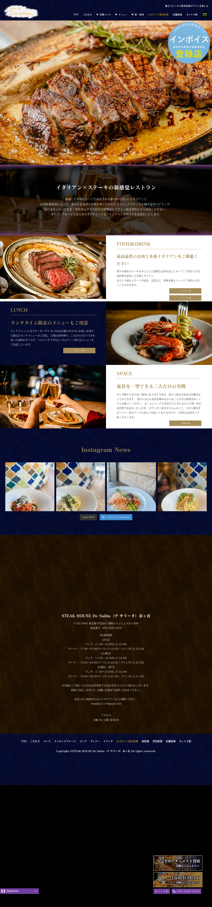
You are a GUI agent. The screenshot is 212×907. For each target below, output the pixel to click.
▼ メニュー (121, 14)
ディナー (185, 291)
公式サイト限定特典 (158, 14)
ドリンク (185, 298)
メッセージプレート (65, 741)
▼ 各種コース (103, 14)
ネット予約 (192, 14)
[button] (5, 92)
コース (47, 741)
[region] (106, 92)
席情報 (185, 423)
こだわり (87, 14)
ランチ (79, 350)
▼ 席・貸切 (137, 14)
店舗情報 (177, 14)
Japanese (9, 891)
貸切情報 (157, 741)
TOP (76, 14)
